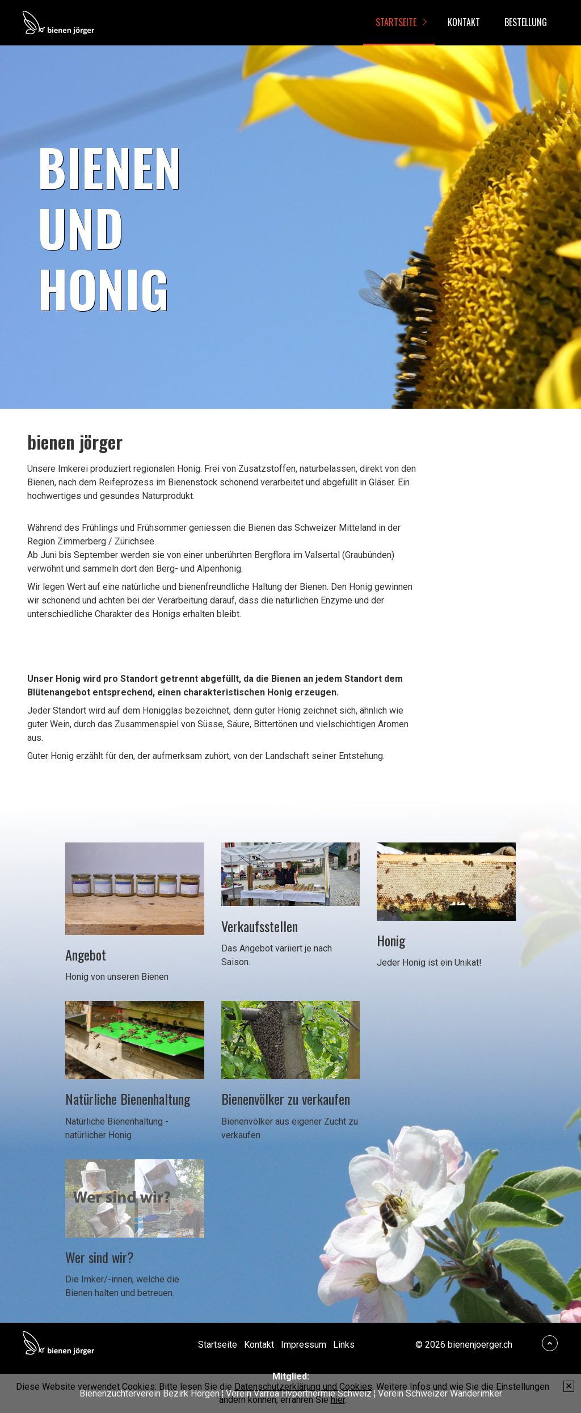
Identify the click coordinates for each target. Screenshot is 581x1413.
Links (344, 1344)
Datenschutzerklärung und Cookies (303, 1386)
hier (338, 1399)
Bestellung (525, 22)
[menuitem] (399, 22)
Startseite (396, 22)
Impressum (303, 1344)
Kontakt (464, 22)
